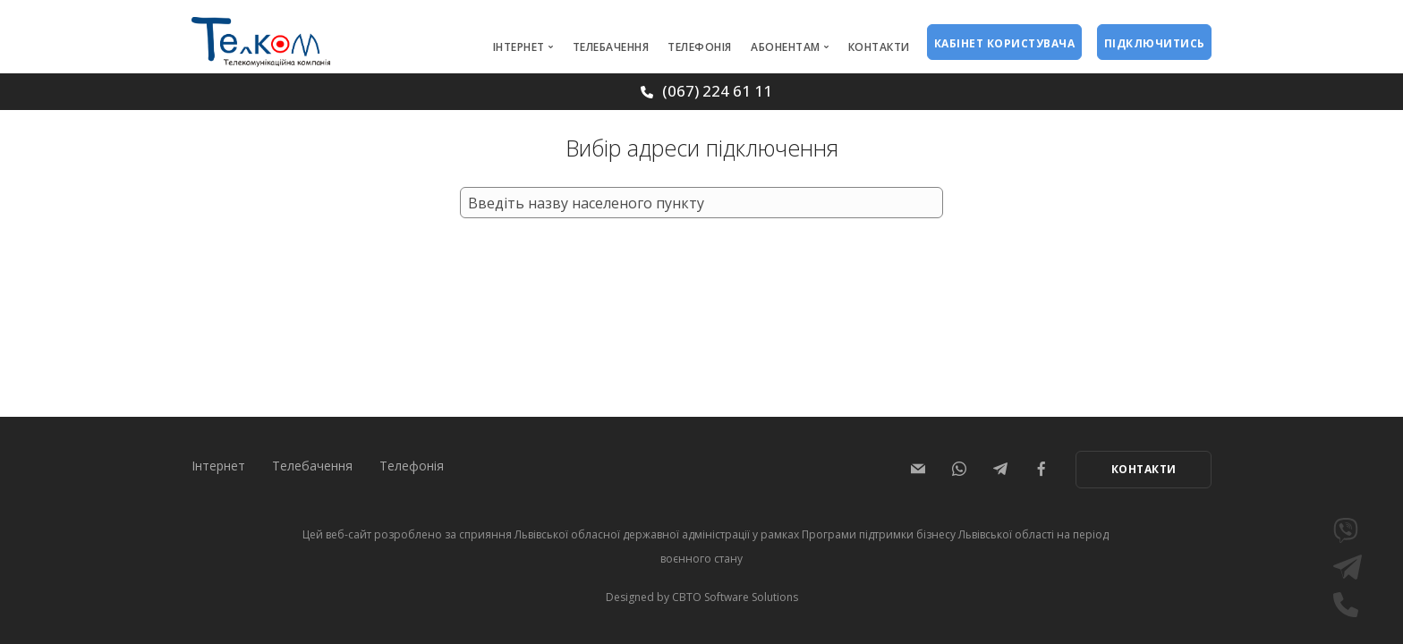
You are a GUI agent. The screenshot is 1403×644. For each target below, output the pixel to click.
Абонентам (786, 47)
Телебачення (611, 47)
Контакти (879, 47)
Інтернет (519, 47)
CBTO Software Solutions (735, 597)
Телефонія (699, 47)
